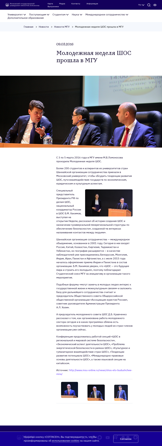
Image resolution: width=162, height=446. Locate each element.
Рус (141, 4)
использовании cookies (65, 440)
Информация (92, 4)
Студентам (61, 14)
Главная (28, 26)
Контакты (75, 4)
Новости (44, 26)
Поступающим (39, 14)
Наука (77, 14)
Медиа (62, 4)
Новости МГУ (62, 26)
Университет (17, 14)
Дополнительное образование (26, 17)
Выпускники (53, 6)
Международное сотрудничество (106, 14)
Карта (50, 4)
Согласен (125, 438)
